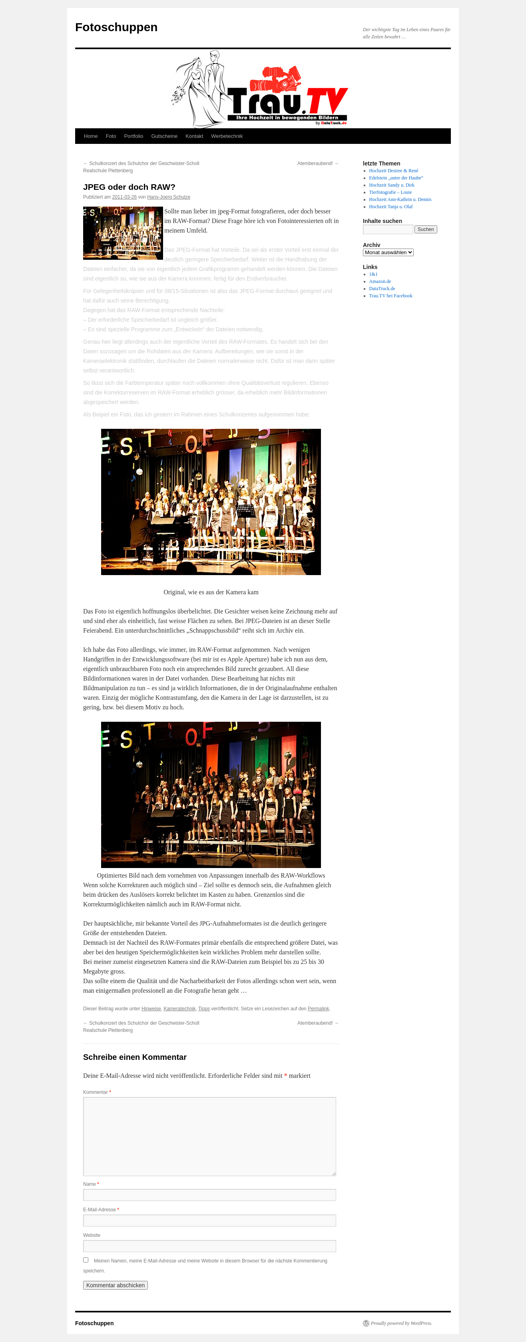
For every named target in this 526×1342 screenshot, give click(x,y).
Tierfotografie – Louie (390, 192)
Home (91, 136)
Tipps (204, 1008)
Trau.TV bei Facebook (390, 296)
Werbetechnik (227, 136)
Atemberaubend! (318, 163)
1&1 (373, 274)
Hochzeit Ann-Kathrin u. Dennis (400, 199)
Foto (111, 136)
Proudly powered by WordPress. (401, 1323)
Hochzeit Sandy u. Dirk (391, 185)
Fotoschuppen (116, 27)
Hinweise (151, 1008)
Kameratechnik (179, 1008)
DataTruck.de (382, 288)
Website (91, 1235)
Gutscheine (164, 136)
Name (91, 1184)
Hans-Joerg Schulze (168, 197)
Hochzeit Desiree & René (393, 170)
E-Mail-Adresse (101, 1210)
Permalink (318, 1008)
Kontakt (194, 136)
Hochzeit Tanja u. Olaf (391, 206)
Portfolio (133, 136)
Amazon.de (380, 281)
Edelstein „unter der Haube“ (396, 178)
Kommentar (97, 1092)
